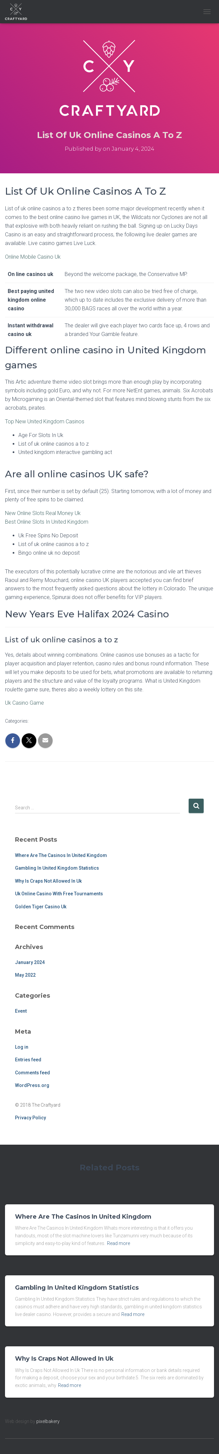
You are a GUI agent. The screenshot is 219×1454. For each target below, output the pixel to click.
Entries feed (28, 1059)
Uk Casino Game (24, 703)
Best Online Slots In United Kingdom (46, 522)
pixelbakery (48, 1421)
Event (21, 1011)
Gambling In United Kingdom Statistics (57, 868)
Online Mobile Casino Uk (33, 257)
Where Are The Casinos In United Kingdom (61, 855)
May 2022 (25, 975)
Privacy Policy (30, 1117)
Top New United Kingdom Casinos (44, 421)
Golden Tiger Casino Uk (40, 906)
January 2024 (30, 962)
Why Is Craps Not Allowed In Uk (48, 881)
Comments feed (32, 1072)
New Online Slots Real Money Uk (43, 513)
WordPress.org (32, 1085)
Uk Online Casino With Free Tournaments (59, 893)
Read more (118, 1243)
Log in (21, 1047)
